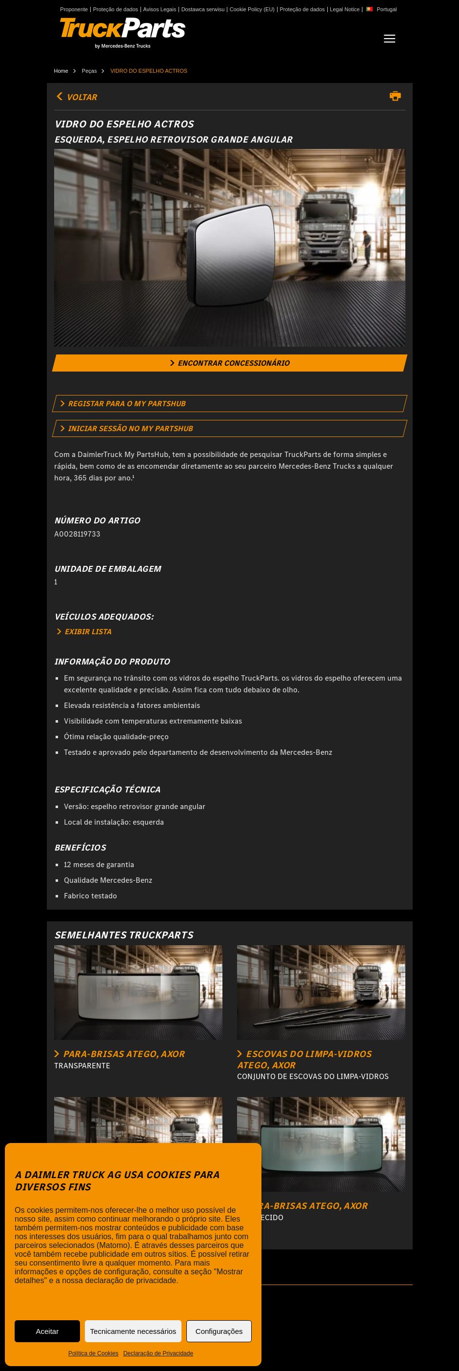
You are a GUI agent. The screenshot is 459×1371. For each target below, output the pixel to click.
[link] (229, 363)
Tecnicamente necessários (133, 1331)
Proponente (74, 9)
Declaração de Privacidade (158, 1353)
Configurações (219, 1331)
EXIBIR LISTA (84, 631)
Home (61, 71)
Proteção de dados (115, 9)
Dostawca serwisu (203, 9)
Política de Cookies (93, 1353)
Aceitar (47, 1331)
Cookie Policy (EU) (252, 9)
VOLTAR (75, 97)
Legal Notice (344, 9)
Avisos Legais (160, 9)
